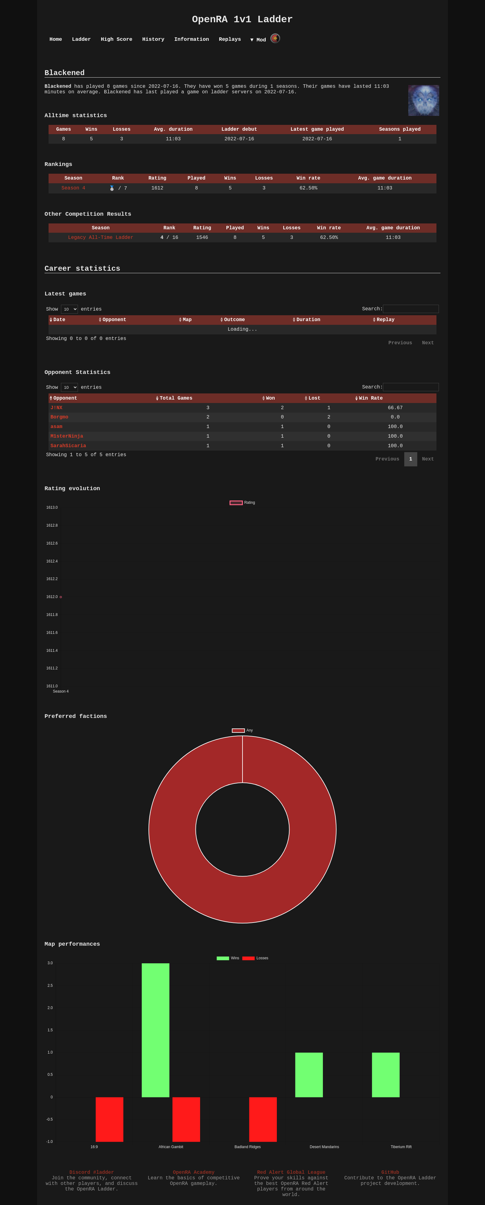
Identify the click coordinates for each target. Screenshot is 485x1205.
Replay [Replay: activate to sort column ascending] (386, 320)
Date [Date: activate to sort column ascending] (59, 320)
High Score (116, 39)
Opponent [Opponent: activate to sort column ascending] (115, 320)
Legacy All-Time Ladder (100, 237)
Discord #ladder (91, 1172)
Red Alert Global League (291, 1172)
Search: (400, 309)
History (153, 39)
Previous (400, 343)
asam (56, 427)
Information (191, 39)
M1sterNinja (66, 436)
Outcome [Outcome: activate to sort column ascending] (234, 320)
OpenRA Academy (193, 1172)
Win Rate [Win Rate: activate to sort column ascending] (371, 398)
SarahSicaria (68, 446)
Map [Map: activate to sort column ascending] (187, 320)
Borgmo (59, 417)
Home (55, 39)
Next (428, 343)
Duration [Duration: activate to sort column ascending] (308, 320)
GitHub (390, 1172)
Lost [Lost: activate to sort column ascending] (314, 398)
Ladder (81, 39)
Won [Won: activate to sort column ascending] (270, 398)
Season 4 (73, 188)
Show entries (74, 309)
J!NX (56, 408)
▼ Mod (258, 40)
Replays (230, 39)
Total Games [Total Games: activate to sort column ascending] (176, 398)
